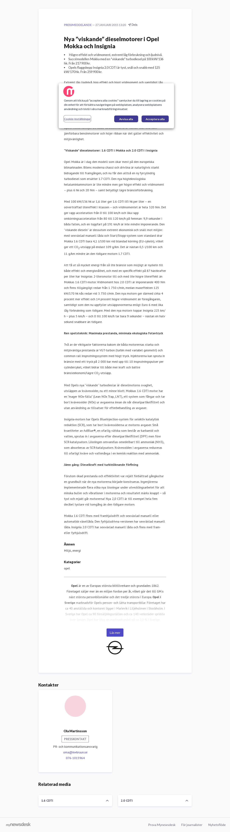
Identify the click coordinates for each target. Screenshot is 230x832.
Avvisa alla (126, 119)
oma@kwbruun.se (75, 752)
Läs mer (115, 633)
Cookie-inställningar (77, 118)
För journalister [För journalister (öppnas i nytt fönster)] (191, 825)
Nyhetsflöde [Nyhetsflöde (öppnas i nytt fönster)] (217, 825)
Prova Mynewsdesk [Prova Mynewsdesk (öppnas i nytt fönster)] (161, 825)
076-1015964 (75, 758)
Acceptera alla (155, 119)
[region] (116, 105)
